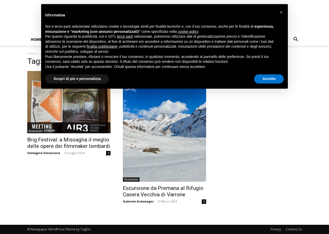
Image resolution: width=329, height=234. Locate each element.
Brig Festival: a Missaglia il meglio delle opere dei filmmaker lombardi (68, 143)
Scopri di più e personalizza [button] (77, 79)
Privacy (276, 229)
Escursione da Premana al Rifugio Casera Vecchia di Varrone (163, 191)
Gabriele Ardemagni (138, 201)
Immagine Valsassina (43, 153)
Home (36, 39)
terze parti (125, 36)
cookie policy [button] (188, 31)
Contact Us (294, 229)
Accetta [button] (269, 79)
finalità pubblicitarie (102, 46)
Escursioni (35, 131)
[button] (295, 39)
